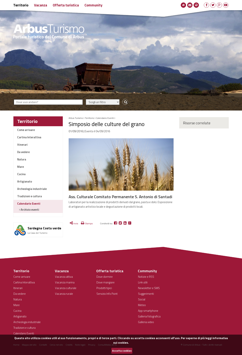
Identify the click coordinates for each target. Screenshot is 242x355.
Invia (74, 223)
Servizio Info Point (107, 294)
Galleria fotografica (149, 316)
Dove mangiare (105, 282)
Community (93, 5)
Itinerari (22, 144)
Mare (20, 167)
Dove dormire (104, 277)
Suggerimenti (146, 294)
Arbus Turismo (76, 118)
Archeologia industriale (32, 189)
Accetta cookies (122, 351)
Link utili (142, 282)
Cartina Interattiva (29, 137)
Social (141, 299)
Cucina (21, 174)
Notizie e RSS (146, 277)
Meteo (142, 305)
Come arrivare (26, 130)
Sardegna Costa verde (44, 228)
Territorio (20, 5)
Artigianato (24, 181)
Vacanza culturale (65, 288)
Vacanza (40, 5)
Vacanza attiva (64, 277)
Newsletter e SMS (149, 288)
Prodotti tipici (104, 288)
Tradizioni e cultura (29, 196)
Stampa (87, 223)
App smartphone (148, 311)
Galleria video (146, 322)
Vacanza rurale (64, 294)
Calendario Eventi (28, 203)
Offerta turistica (66, 5)
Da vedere (23, 152)
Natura (21, 159)
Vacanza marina (64, 282)
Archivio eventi (29, 209)
